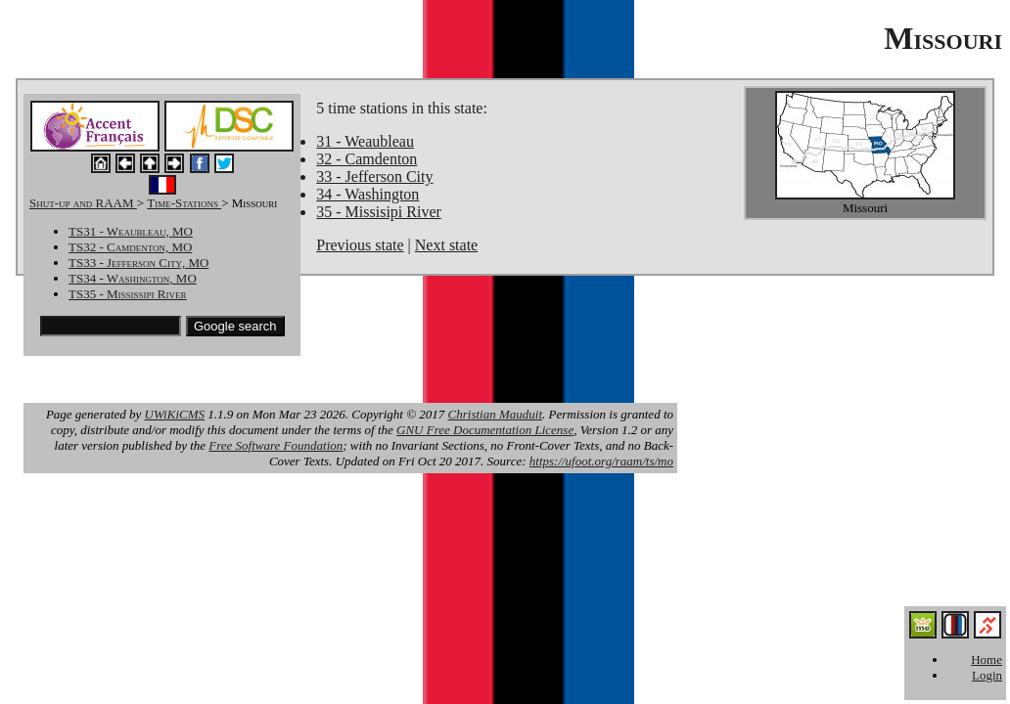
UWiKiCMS (175, 414)
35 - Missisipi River (378, 211)
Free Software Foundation (275, 445)
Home (986, 659)
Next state (446, 245)
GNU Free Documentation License (485, 429)
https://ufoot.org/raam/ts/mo (601, 461)
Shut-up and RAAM (83, 203)
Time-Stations (184, 203)
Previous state (359, 245)
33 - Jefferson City (374, 176)
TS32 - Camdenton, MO (130, 247)
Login (987, 675)
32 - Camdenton (366, 159)
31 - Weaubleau (365, 141)
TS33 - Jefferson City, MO (138, 262)
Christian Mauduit (495, 414)
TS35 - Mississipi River (128, 293)
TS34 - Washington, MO (133, 278)
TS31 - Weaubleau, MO (131, 231)
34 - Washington (367, 194)
